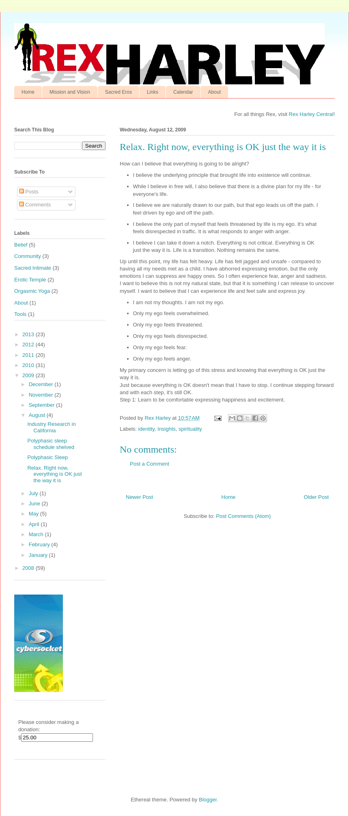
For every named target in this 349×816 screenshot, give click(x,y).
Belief (21, 245)
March (37, 534)
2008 (29, 568)
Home (28, 92)
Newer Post (139, 497)
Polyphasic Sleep (47, 457)
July (34, 493)
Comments (35, 205)
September (42, 405)
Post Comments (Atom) (243, 516)
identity (146, 429)
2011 (29, 355)
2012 (29, 344)
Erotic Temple (30, 280)
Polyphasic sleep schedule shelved (50, 444)
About (214, 92)
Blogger (208, 800)
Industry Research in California (51, 427)
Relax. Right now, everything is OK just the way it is (54, 474)
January (39, 555)
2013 (29, 334)
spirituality (190, 429)
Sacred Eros (118, 92)
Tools (20, 314)
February (40, 544)
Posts (29, 192)
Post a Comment (149, 464)
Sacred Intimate (32, 268)
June (35, 503)
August (38, 415)
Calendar (183, 92)
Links (152, 92)
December (42, 384)
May (34, 514)
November (42, 395)
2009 (29, 375)
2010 (29, 365)
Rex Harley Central (311, 114)
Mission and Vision (70, 92)
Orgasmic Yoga (32, 291)
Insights (166, 429)
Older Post (316, 497)
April (35, 524)
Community (27, 256)
